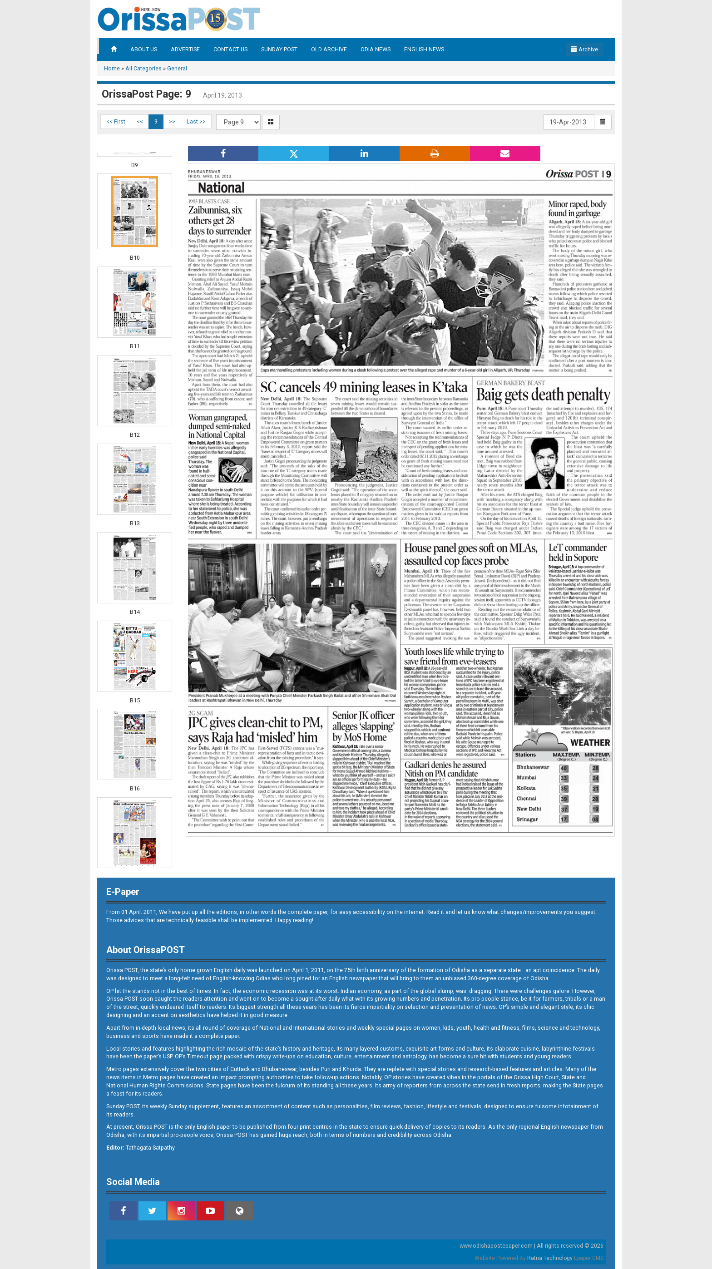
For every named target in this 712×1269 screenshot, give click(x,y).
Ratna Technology (550, 1258)
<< (140, 121)
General (177, 68)
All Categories (143, 68)
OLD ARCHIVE (329, 49)
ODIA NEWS (376, 49)
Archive (584, 49)
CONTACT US (230, 49)
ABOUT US (143, 49)
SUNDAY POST (279, 49)
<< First (115, 121)
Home (112, 68)
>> (172, 121)
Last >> (196, 121)
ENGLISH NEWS (424, 49)
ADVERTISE (185, 49)
